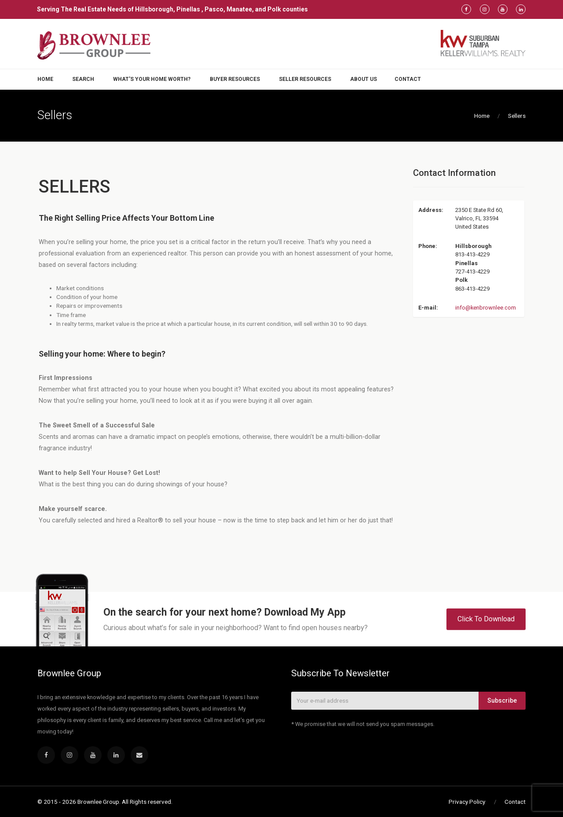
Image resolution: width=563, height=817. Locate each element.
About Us (363, 79)
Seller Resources (305, 79)
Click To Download (486, 619)
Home (45, 79)
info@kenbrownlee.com (485, 307)
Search (83, 79)
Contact (408, 79)
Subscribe (502, 700)
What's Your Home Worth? (151, 79)
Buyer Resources (235, 79)
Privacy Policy (467, 801)
